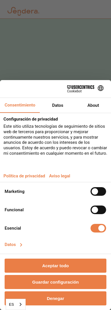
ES (11, 304)
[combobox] (16, 304)
